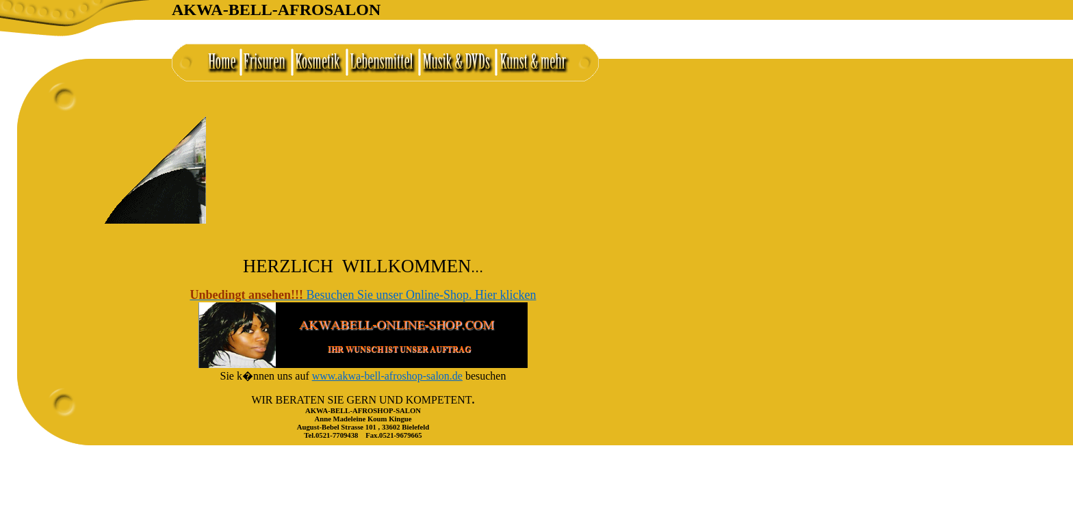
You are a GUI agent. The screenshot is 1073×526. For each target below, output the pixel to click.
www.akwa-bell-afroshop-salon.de (387, 376)
